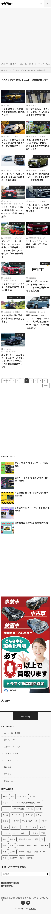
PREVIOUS (7, 381)
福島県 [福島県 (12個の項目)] (12, 851)
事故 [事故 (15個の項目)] (4, 839)
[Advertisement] (25, 33)
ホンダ (17, 170)
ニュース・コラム (26, 64)
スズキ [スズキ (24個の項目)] (38, 809)
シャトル (7, 351)
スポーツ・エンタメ (8, 64)
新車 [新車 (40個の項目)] (11, 845)
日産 (16, 136)
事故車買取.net (8, 886)
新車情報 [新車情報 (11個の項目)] (20, 845)
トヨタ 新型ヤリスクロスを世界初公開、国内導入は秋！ (13, 112)
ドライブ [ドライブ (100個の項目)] (15, 821)
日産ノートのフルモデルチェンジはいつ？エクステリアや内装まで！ (13, 143)
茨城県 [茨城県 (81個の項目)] (21, 851)
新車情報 (20, 156)
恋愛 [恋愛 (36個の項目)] (4, 845)
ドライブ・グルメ (44, 64)
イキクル (32, 909)
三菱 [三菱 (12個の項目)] (43, 833)
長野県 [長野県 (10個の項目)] (30, 858)
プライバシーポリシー (31, 898)
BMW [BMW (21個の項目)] (5, 796)
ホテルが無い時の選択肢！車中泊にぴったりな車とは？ (13, 318)
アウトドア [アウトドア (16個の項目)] (7, 803)
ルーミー (13, 280)
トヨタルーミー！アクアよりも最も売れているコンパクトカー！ (13, 287)
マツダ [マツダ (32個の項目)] (42, 827)
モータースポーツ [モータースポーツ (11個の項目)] (20, 833)
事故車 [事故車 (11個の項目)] (12, 839)
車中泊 (17, 312)
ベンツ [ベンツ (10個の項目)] (44, 821)
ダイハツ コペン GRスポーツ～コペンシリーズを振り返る (38, 208)
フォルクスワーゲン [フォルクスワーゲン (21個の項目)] (30, 821)
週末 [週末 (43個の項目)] (22, 858)
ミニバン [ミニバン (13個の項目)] (6, 833)
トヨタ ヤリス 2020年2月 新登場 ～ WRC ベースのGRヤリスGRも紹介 (12, 212)
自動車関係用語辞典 (10, 883)
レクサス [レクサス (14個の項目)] (34, 833)
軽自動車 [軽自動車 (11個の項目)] (13, 858)
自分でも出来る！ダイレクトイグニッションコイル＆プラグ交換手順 (38, 112)
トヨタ (14, 204)
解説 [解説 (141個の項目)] (29, 851)
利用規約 (4, 898)
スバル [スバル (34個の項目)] (5, 815)
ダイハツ (43, 136)
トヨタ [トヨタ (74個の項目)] (5, 821)
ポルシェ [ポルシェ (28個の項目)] (15, 827)
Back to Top (25, 717)
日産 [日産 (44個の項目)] (29, 845)
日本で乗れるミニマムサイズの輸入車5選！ (32, 523)
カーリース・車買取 (12, 733)
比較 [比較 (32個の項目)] (4, 851)
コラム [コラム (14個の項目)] (30, 809)
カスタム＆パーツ (11, 740)
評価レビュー (9, 781)
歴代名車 (7, 774)
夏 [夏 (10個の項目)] (42, 839)
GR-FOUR (7, 204)
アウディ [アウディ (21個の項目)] (33, 796)
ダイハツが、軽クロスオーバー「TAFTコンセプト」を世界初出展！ (38, 177)
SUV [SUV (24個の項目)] (12, 796)
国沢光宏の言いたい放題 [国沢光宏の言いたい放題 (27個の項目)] (28, 839)
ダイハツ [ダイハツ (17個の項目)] (29, 815)
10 (45, 381)
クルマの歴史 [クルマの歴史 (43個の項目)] (18, 809)
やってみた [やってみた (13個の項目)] (22, 796)
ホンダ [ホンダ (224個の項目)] (5, 827)
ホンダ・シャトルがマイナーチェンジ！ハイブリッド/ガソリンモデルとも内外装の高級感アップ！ (13, 361)
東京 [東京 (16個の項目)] (36, 845)
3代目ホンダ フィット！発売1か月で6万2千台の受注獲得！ (37, 244)
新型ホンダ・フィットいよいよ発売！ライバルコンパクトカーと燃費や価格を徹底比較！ (38, 286)
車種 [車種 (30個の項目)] (4, 858)
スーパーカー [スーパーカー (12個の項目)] (17, 815)
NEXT (46, 385)
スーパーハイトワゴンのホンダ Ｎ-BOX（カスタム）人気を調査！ (13, 177)
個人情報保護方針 (15, 898)
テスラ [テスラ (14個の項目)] (38, 815)
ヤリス (20, 204)
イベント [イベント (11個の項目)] (6, 809)
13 (26, 386)
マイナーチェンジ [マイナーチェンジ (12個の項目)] (29, 827)
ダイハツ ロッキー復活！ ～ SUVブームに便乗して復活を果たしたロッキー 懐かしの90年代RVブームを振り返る (13, 249)
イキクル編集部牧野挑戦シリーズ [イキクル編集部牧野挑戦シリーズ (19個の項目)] (28, 803)
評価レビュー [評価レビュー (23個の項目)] (39, 851)
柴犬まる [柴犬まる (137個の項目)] (44, 845)
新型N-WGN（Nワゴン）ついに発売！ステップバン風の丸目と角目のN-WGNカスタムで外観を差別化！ (38, 321)
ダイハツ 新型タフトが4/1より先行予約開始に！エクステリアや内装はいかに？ (38, 144)
